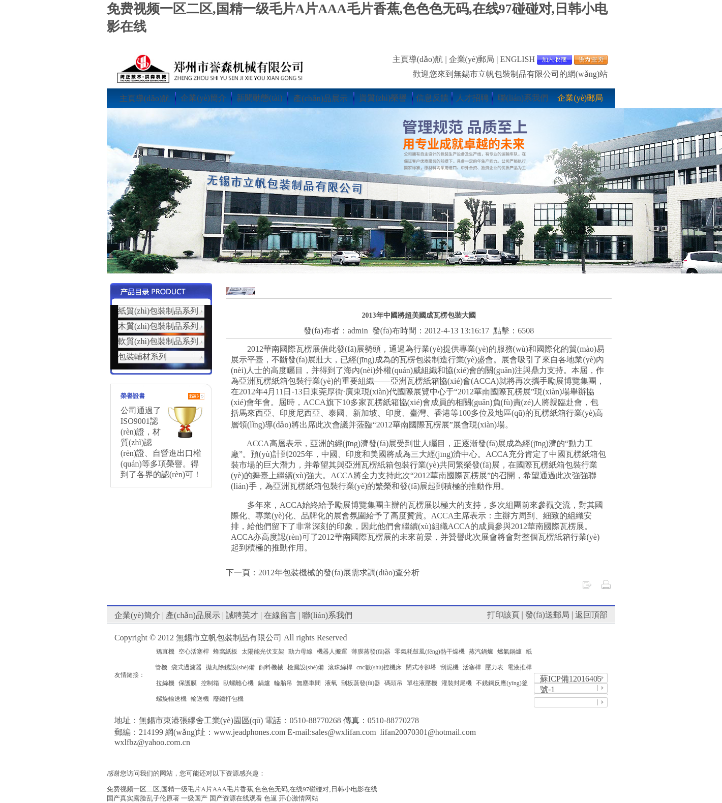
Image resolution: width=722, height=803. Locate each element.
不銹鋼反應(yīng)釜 (501, 683)
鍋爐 (264, 683)
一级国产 (194, 798)
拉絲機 (165, 683)
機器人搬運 (332, 651)
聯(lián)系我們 (523, 98)
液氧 (331, 683)
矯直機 (165, 651)
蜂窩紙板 (225, 651)
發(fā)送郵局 (547, 614)
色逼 (270, 798)
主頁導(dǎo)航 (418, 59)
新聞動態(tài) (259, 98)
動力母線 (300, 651)
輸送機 (200, 698)
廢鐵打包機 (228, 698)
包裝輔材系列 (142, 356)
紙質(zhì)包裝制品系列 (158, 310)
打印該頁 (503, 614)
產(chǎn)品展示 (320, 98)
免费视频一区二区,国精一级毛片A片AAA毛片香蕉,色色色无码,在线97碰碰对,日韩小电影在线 (242, 789)
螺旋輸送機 (171, 698)
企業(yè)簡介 (203, 98)
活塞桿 (472, 667)
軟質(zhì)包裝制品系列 (158, 341)
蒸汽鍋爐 (481, 651)
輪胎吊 (283, 683)
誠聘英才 (242, 615)
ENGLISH (517, 59)
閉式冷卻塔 (421, 667)
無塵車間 (308, 683)
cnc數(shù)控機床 (379, 667)
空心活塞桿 (193, 651)
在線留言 (280, 615)
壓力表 (494, 667)
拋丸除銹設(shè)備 (230, 667)
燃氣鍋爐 (509, 651)
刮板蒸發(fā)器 (360, 683)
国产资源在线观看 (235, 798)
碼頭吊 (393, 683)
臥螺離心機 (238, 683)
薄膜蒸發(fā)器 (370, 651)
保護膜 (187, 683)
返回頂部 (591, 614)
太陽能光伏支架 (263, 651)
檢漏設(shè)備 (305, 667)
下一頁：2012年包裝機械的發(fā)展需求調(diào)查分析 (322, 572)
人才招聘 (472, 98)
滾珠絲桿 (340, 667)
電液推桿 (519, 667)
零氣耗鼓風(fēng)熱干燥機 (429, 651)
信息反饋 (432, 98)
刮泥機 (449, 667)
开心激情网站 (298, 798)
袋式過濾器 (186, 667)
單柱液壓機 (422, 683)
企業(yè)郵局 (472, 59)
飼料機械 (271, 667)
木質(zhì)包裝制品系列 (158, 326)
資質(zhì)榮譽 (383, 98)
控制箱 (210, 683)
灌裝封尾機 (456, 683)
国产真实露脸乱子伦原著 (143, 798)
